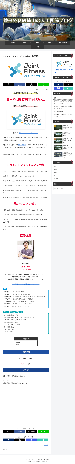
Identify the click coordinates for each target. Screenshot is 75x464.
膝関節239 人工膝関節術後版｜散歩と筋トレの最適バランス (63, 102)
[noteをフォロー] (30, 440)
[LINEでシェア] (43, 84)
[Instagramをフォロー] (27, 440)
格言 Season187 (59, 112)
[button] (72, 192)
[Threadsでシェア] (31, 84)
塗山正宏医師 (22, 145)
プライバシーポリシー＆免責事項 (33, 459)
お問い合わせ (46, 459)
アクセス (18, 344)
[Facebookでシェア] (19, 84)
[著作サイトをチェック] (20, 440)
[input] (63, 192)
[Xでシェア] (8, 84)
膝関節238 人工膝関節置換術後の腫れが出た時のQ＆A (63, 117)
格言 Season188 (59, 98)
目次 (23, 339)
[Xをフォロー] (23, 440)
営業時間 (18, 342)
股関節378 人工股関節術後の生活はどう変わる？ (63, 108)
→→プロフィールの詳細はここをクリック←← (25, 284)
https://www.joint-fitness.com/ (28, 133)
